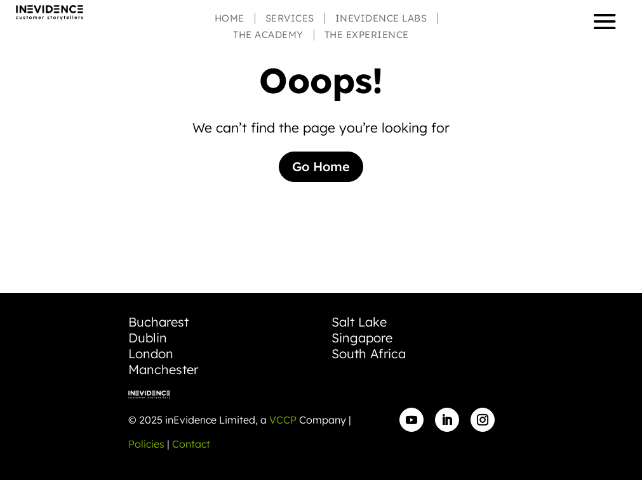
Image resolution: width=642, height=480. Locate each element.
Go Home (321, 166)
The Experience (366, 35)
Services (289, 18)
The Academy (268, 35)
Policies (146, 444)
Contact (191, 444)
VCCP (283, 419)
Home (229, 18)
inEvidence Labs (381, 18)
